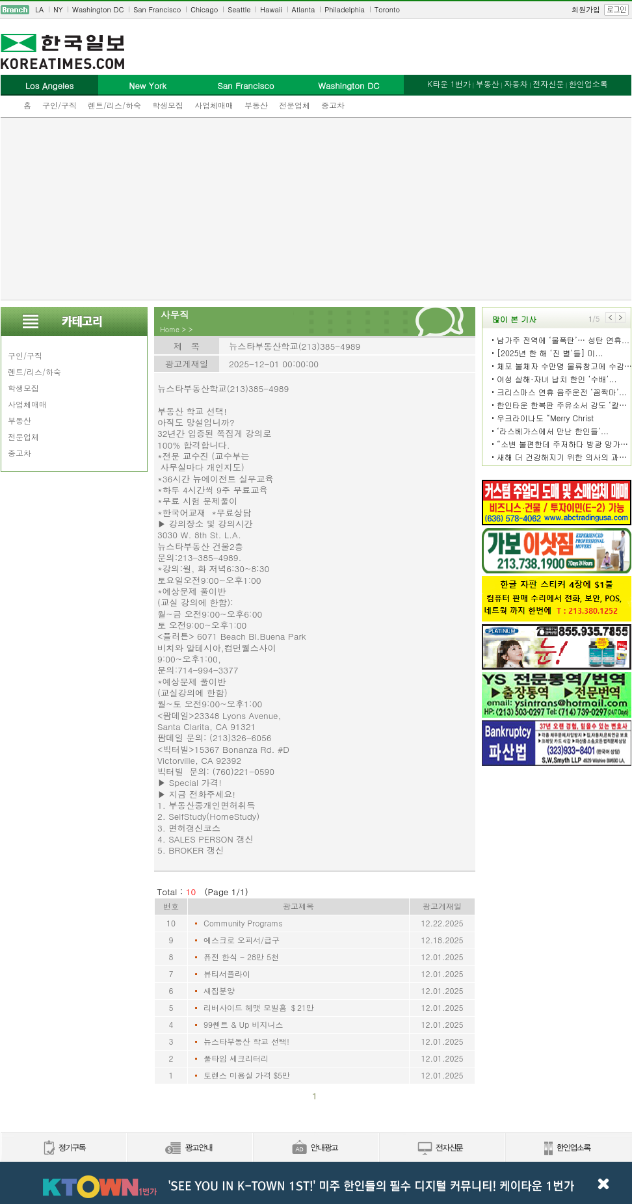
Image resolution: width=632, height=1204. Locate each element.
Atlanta (303, 9)
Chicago (204, 9)
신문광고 (189, 1148)
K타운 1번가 (449, 83)
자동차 (515, 83)
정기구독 (63, 1148)
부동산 (256, 105)
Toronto (387, 9)
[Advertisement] (316, 209)
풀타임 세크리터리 (236, 1058)
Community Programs (243, 922)
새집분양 (219, 990)
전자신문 (548, 83)
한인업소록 (588, 83)
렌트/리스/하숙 (114, 105)
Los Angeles (49, 85)
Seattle (239, 9)
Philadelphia (344, 9)
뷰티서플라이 (227, 973)
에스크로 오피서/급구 (242, 939)
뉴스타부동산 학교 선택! (246, 1041)
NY (57, 9)
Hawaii (271, 9)
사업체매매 (213, 105)
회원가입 (586, 9)
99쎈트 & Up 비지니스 (243, 1024)
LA (39, 9)
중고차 (333, 105)
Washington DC (98, 9)
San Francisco (157, 9)
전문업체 (294, 105)
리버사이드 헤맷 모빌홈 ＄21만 (259, 1007)
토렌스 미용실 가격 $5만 (247, 1074)
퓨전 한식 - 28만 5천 (241, 956)
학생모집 (167, 105)
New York (147, 85)
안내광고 (315, 1148)
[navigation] (316, 9)
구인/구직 (59, 105)
